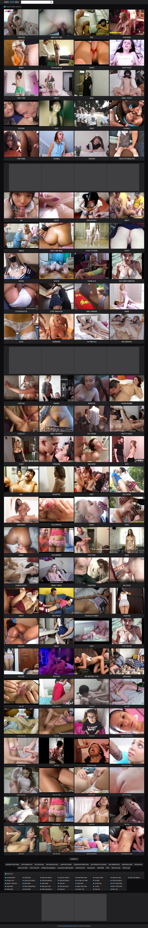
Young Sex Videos (28, 880)
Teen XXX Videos (46, 877)
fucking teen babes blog (81, 864)
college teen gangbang (48, 868)
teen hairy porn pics (52, 864)
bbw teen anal (116, 868)
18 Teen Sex (97, 883)
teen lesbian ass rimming (98, 864)
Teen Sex (61, 883)
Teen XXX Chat (45, 886)
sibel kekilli (100, 868)
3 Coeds (96, 886)
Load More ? (74, 859)
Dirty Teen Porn (116, 886)
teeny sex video (23, 868)
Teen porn (26, 877)
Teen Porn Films (81, 877)
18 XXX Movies (10, 877)
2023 (107, 868)
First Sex (114, 889)
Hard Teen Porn (81, 886)
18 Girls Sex (9, 880)
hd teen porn (138, 864)
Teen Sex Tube (115, 877)
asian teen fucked (66, 864)
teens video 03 (34, 868)
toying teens (91, 868)
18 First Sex (79, 889)
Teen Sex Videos (63, 877)
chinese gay (126, 868)
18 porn (96, 880)
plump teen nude (127, 864)
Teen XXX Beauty (46, 889)
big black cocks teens (12, 864)
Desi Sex (11, 2)
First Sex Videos (134, 877)
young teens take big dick (65, 868)
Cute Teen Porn (116, 883)
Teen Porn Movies (28, 886)
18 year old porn (81, 880)
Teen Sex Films (63, 886)
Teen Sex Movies (46, 880)
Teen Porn (9, 886)
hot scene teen (39, 864)
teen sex (61, 889)
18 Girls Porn (98, 877)
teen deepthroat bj (114, 864)
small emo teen (80, 868)
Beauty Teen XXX (11, 883)
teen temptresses (26, 864)
